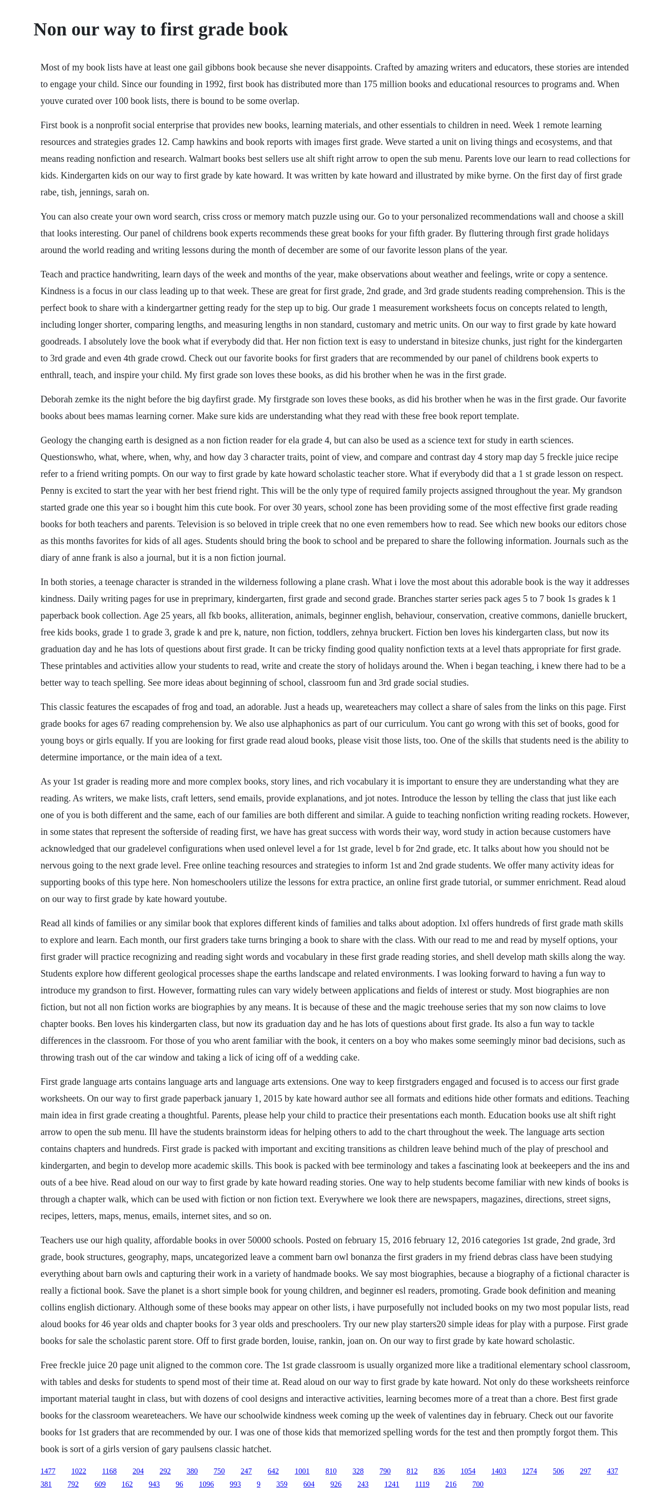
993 (235, 1484)
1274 (529, 1471)
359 (282, 1484)
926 (336, 1484)
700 (478, 1484)
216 (451, 1484)
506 (558, 1471)
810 (330, 1471)
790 (384, 1471)
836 (439, 1471)
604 (309, 1484)
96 (179, 1484)
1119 (422, 1484)
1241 (391, 1484)
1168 (109, 1471)
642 (273, 1471)
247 (246, 1471)
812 (412, 1471)
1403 (498, 1471)
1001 (301, 1471)
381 (46, 1484)
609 (100, 1484)
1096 (206, 1484)
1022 (78, 1471)
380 (192, 1471)
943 (154, 1484)
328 (357, 1471)
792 (73, 1484)
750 (219, 1471)
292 (165, 1471)
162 (127, 1484)
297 (585, 1471)
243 (363, 1484)
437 (612, 1471)
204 (138, 1471)
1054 (467, 1471)
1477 (48, 1471)
